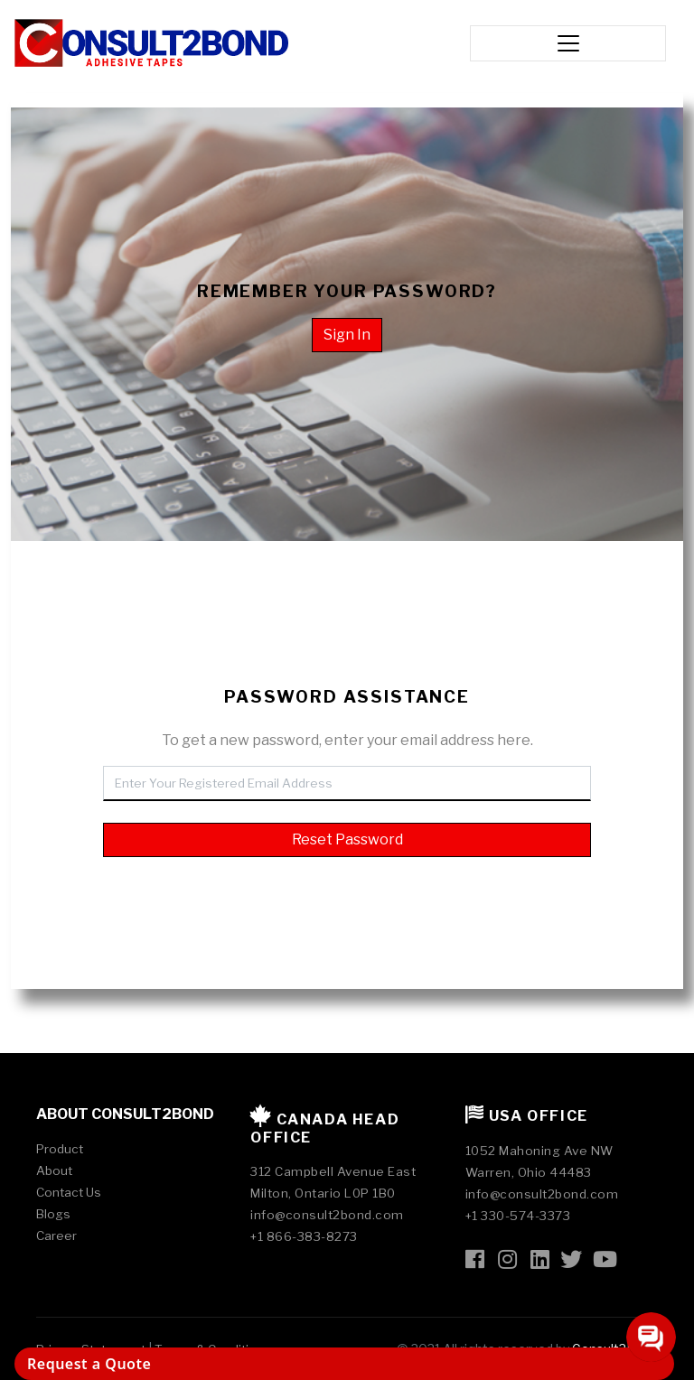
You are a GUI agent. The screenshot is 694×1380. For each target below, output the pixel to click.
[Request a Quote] (344, 1363)
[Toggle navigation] (567, 43)
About (54, 1170)
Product (59, 1149)
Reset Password (347, 839)
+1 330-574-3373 (518, 1215)
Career (56, 1235)
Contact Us (68, 1192)
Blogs (53, 1214)
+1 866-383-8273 (304, 1236)
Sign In (347, 334)
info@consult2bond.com (327, 1215)
